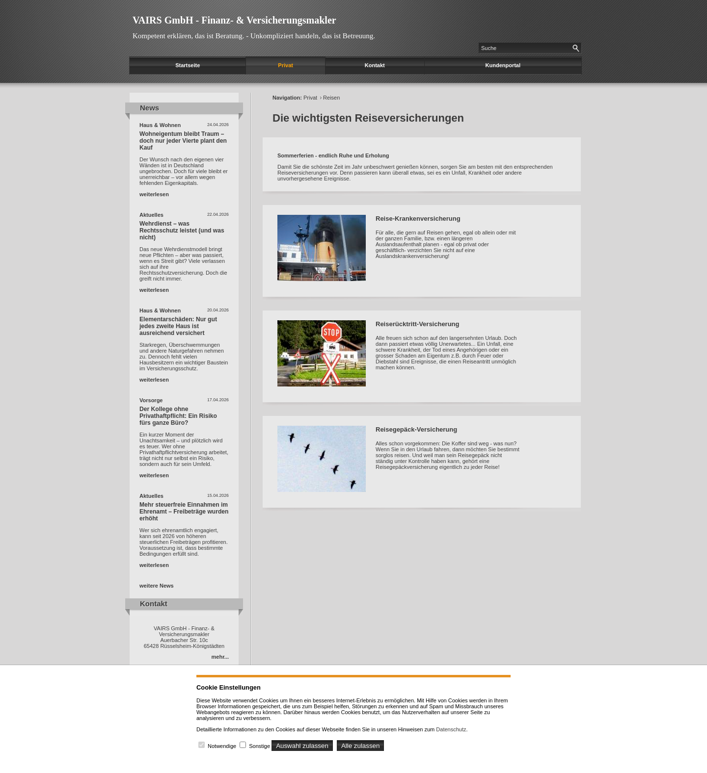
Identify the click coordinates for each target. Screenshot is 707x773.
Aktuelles (151, 215)
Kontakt (375, 65)
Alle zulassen (360, 745)
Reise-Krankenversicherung (418, 218)
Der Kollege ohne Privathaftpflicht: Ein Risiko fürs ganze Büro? (178, 416)
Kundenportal (503, 65)
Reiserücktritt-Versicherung (418, 324)
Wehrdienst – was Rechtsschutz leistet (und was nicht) (181, 230)
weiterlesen (154, 194)
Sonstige (259, 746)
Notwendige (222, 746)
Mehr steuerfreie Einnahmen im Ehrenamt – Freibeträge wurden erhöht (183, 511)
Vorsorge (151, 400)
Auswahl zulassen (302, 745)
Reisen (331, 98)
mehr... (220, 657)
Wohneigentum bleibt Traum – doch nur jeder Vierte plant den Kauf (183, 140)
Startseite (187, 65)
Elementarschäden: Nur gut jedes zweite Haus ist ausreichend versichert (178, 326)
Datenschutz (451, 729)
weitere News (156, 586)
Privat (285, 65)
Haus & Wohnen (160, 125)
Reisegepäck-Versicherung (416, 429)
